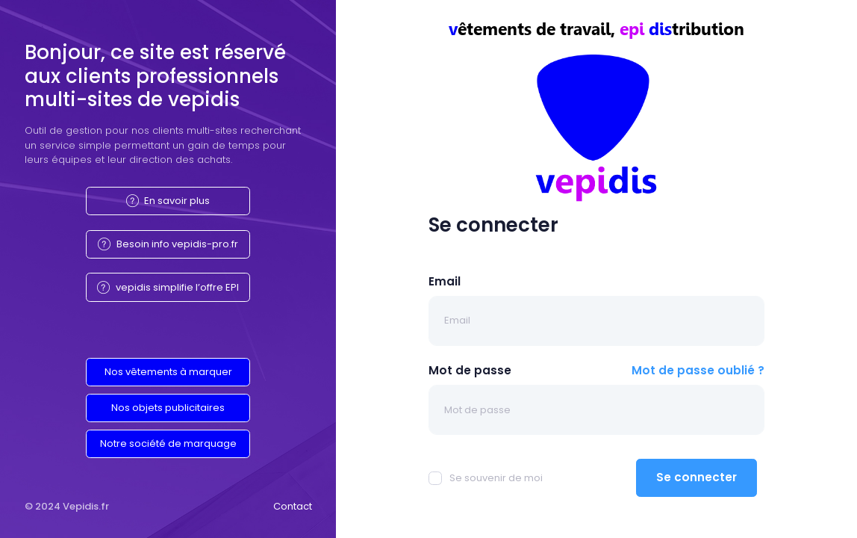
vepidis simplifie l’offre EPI (168, 287)
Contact (292, 506)
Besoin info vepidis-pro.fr (168, 244)
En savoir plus (168, 201)
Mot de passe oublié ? (698, 370)
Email (444, 281)
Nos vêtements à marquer (168, 372)
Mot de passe (469, 370)
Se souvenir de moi (485, 478)
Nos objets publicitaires (168, 408)
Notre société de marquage (168, 443)
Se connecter (696, 477)
